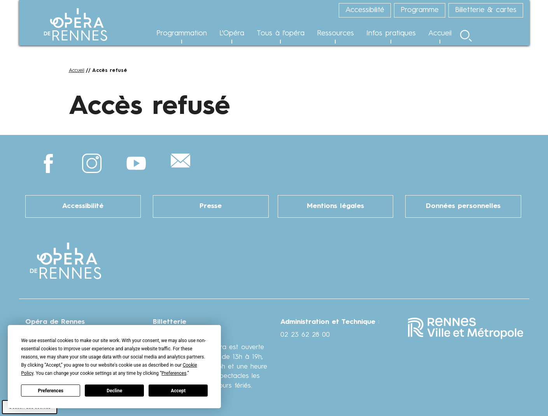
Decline (114, 390)
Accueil (76, 70)
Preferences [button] (173, 373)
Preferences (51, 390)
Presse (211, 206)
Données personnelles (463, 206)
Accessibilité (82, 206)
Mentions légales (335, 206)
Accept (178, 390)
